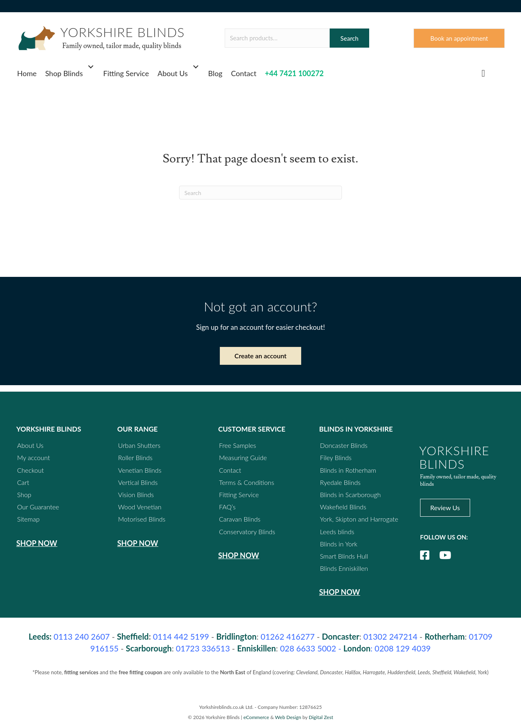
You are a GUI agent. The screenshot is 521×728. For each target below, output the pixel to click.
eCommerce (256, 717)
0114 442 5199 (181, 637)
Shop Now (36, 543)
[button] (91, 66)
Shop (24, 494)
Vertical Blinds (138, 482)
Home (27, 73)
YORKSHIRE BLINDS (122, 32)
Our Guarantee (38, 507)
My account (33, 458)
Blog (215, 73)
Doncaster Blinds (344, 445)
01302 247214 (390, 637)
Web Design (288, 717)
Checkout (30, 470)
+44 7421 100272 (294, 73)
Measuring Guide (243, 458)
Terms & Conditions (246, 482)
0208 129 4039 (402, 648)
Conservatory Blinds (247, 531)
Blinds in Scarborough (350, 494)
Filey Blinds (336, 458)
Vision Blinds (136, 494)
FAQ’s (227, 507)
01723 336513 (203, 648)
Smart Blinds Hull (344, 556)
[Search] (260, 193)
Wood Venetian (140, 507)
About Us (173, 73)
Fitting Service (126, 73)
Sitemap (28, 519)
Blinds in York (338, 544)
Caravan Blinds (239, 519)
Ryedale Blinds (340, 482)
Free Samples (237, 445)
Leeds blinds (337, 531)
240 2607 (82, 637)
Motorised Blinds (141, 519)
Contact (243, 73)
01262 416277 (287, 637)
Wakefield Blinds (343, 507)
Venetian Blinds (140, 470)
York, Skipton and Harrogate (359, 519)
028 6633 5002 (308, 648)
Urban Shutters (139, 445)
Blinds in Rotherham (348, 470)
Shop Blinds (64, 73)
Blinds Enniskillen (344, 568)
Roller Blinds (135, 458)
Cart (23, 482)
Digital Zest (321, 717)
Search (349, 38)
